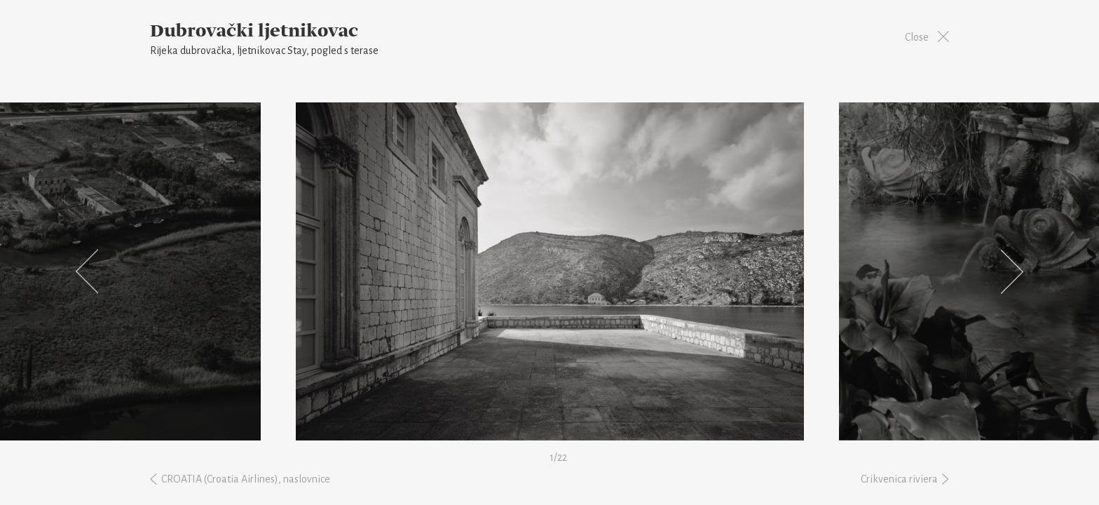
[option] (550, 271)
